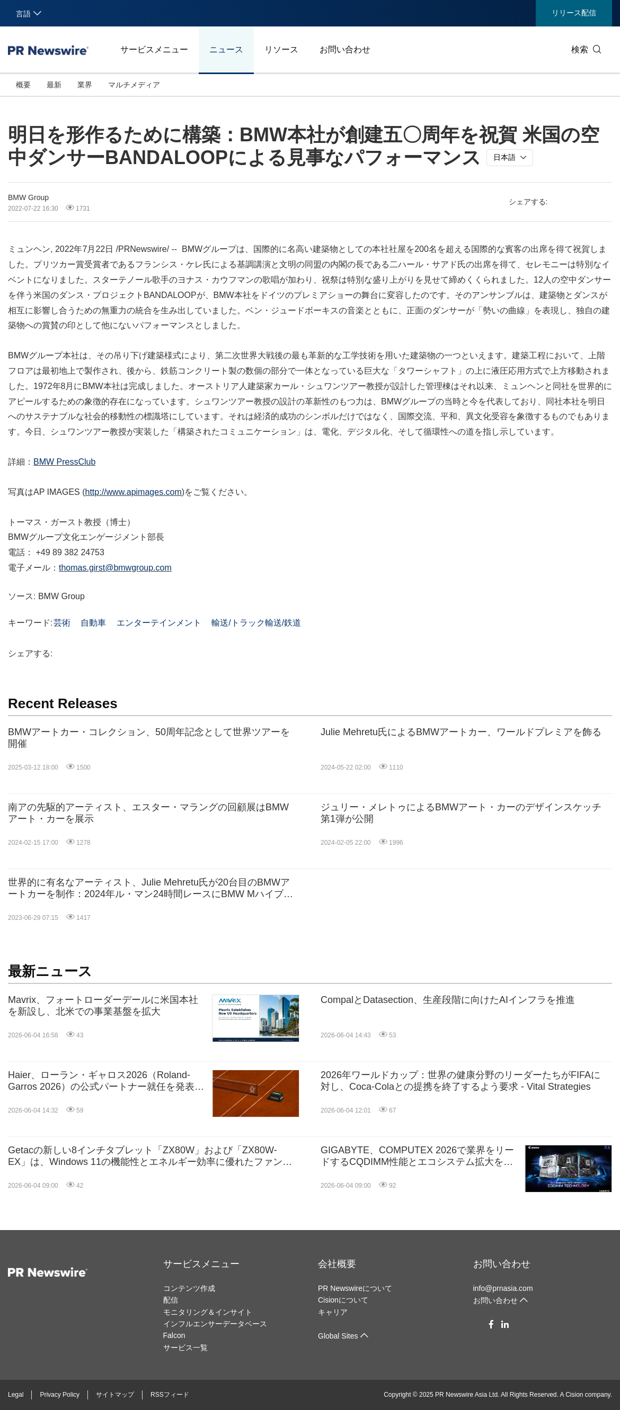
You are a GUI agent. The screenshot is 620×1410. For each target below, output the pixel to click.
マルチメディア (134, 84)
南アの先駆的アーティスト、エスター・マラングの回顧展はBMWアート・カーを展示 (148, 813)
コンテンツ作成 (189, 1288)
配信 (170, 1300)
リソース (281, 49)
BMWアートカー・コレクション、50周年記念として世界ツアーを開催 (149, 738)
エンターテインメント (159, 622)
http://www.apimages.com (133, 491)
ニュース (226, 49)
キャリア (333, 1312)
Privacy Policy (59, 1394)
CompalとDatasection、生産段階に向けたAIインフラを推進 (448, 1000)
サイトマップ (115, 1394)
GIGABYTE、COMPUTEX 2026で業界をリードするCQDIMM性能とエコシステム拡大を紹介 (417, 1156)
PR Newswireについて (355, 1288)
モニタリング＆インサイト (207, 1312)
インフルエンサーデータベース (215, 1323)
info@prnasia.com (503, 1288)
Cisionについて (343, 1300)
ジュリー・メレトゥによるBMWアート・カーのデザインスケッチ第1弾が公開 (461, 813)
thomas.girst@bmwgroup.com (115, 567)
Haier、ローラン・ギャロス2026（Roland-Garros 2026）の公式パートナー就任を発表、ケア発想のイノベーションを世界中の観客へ (106, 1081)
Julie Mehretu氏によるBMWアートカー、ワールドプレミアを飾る (461, 732)
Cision (574, 1394)
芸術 (62, 622)
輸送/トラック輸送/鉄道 (256, 622)
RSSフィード (169, 1394)
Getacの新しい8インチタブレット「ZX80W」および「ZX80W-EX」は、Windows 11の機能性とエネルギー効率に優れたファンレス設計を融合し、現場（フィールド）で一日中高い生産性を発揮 (150, 1156)
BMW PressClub (64, 461)
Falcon (174, 1335)
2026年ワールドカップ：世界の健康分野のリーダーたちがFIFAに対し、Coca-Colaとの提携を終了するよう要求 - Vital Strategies (460, 1081)
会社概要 (337, 1264)
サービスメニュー (154, 49)
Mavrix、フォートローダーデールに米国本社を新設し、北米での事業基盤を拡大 (103, 1006)
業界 (84, 84)
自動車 (93, 622)
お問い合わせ (345, 49)
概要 (23, 84)
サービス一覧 (185, 1347)
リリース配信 (574, 12)
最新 (54, 84)
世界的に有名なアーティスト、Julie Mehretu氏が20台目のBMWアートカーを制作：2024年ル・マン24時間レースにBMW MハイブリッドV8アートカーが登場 (150, 888)
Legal (15, 1394)
